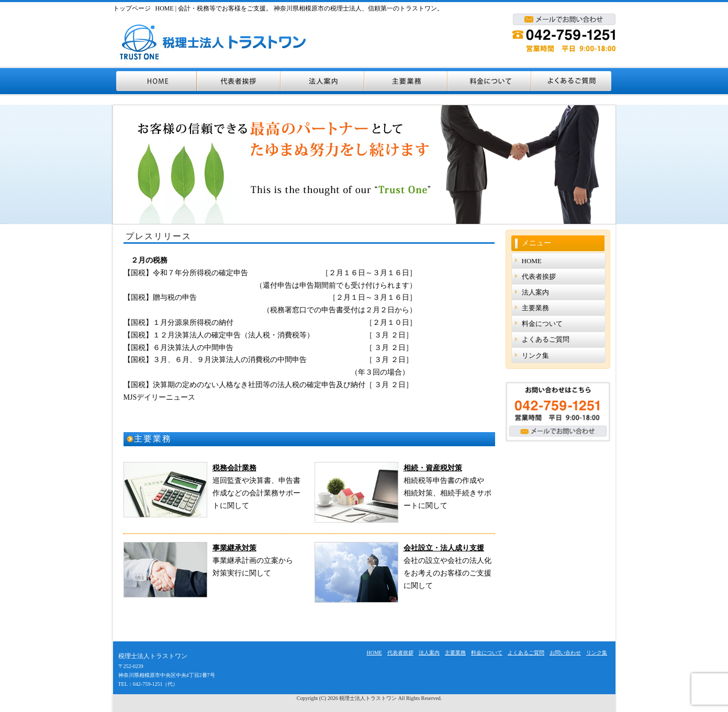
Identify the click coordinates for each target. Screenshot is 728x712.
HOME (155, 81)
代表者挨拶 (239, 81)
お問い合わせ (565, 653)
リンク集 (535, 355)
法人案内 (323, 81)
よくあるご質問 (573, 81)
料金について (490, 81)
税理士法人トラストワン (368, 698)
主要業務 (406, 81)
